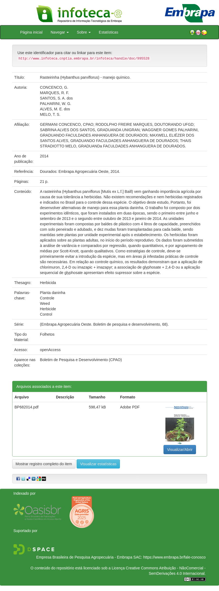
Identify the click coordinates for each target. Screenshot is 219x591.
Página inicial (31, 32)
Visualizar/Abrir (179, 449)
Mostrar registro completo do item (44, 464)
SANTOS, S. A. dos (56, 98)
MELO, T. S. (50, 114)
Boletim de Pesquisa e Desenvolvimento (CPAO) (81, 360)
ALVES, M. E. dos (55, 109)
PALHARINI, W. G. (55, 103)
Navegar (60, 32)
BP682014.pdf (27, 407)
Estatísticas (108, 32)
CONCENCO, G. (54, 87)
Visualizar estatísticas (98, 464)
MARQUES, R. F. (54, 93)
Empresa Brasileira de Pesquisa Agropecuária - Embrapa (84, 557)
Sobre (84, 32)
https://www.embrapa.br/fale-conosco (174, 557)
